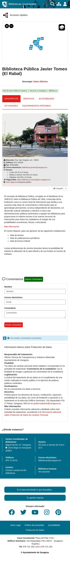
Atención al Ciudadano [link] (38, 91)
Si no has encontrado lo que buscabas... (35, 490)
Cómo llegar (10, 182)
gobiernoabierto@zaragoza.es (47, 403)
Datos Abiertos (40, 81)
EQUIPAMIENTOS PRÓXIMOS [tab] (36, 106)
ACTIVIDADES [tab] (11, 106)
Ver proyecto (44, 471)
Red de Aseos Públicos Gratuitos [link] (15, 91)
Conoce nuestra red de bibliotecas (16, 471)
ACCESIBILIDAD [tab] (46, 99)
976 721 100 (28, 546)
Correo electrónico (13, 297)
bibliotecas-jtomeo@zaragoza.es (34, 167)
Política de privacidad (34, 525)
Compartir (58, 189)
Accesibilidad (54, 525)
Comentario (10, 308)
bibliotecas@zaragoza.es (49, 460)
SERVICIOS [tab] (28, 99)
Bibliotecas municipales (22, 4)
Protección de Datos (35, 530)
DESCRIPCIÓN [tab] (11, 99)
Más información (11, 226)
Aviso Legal (15, 525)
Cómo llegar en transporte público (18, 449)
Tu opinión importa (35, 498)
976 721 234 (46, 546)
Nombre (8, 287)
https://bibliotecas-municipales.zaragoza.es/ (33, 180)
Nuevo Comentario (33, 279)
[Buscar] (52, 4)
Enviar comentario (13, 325)
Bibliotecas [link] (53, 91)
